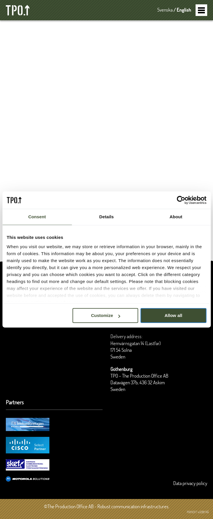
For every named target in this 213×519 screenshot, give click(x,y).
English (184, 10)
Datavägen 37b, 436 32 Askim (137, 383)
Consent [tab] (37, 216)
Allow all (173, 315)
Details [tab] (106, 216)
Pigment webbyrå (198, 512)
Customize (105, 315)
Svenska (165, 10)
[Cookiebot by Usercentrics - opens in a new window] (180, 200)
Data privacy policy (190, 483)
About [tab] (176, 216)
